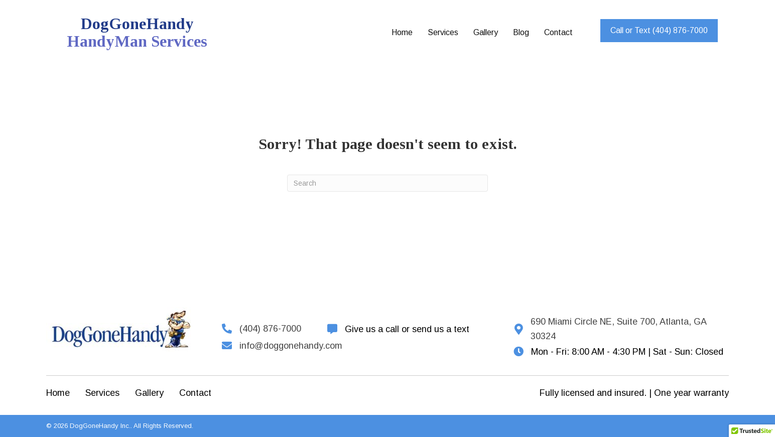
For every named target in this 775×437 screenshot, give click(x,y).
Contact (195, 393)
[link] (402, 32)
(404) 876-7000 (270, 329)
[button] (659, 30)
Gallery (149, 393)
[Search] (387, 183)
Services (102, 393)
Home (58, 393)
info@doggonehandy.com (290, 346)
